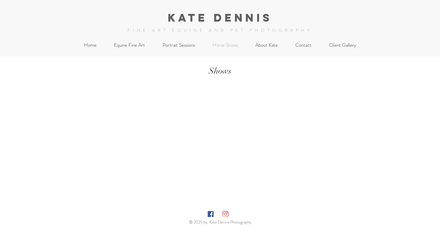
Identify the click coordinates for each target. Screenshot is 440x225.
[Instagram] (225, 214)
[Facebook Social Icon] (211, 214)
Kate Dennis (220, 18)
